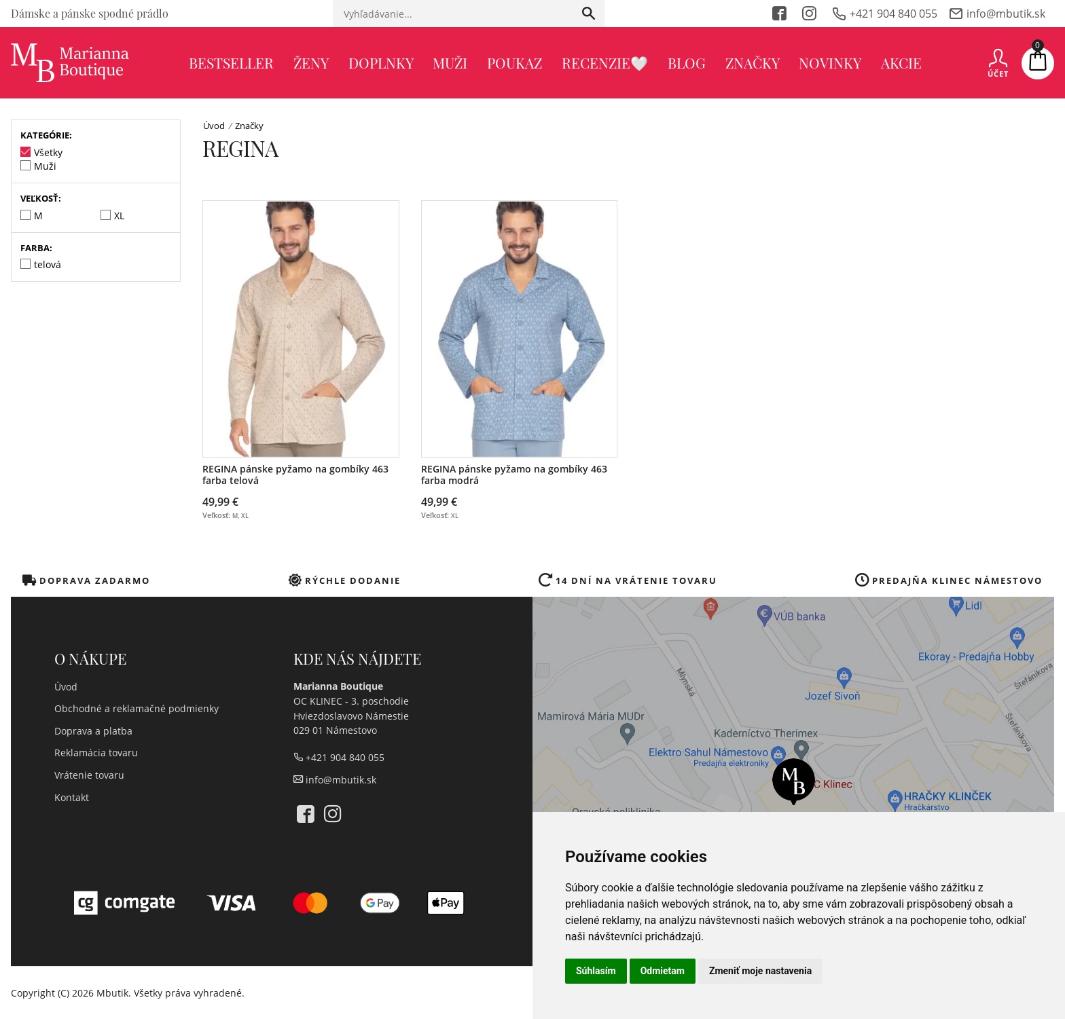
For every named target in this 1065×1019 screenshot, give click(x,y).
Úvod (214, 126)
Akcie (901, 62)
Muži (450, 62)
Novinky (830, 62)
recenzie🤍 (605, 62)
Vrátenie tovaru (89, 774)
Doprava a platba (93, 730)
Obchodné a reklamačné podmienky (136, 708)
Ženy (311, 62)
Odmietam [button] (662, 970)
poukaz (514, 62)
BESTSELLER (231, 62)
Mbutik (112, 992)
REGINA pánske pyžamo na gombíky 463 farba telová (295, 475)
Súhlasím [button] (596, 970)
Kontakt (71, 797)
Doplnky (381, 62)
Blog (687, 62)
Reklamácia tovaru (96, 752)
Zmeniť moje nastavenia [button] (760, 970)
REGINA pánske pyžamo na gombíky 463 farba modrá (514, 475)
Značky (752, 62)
